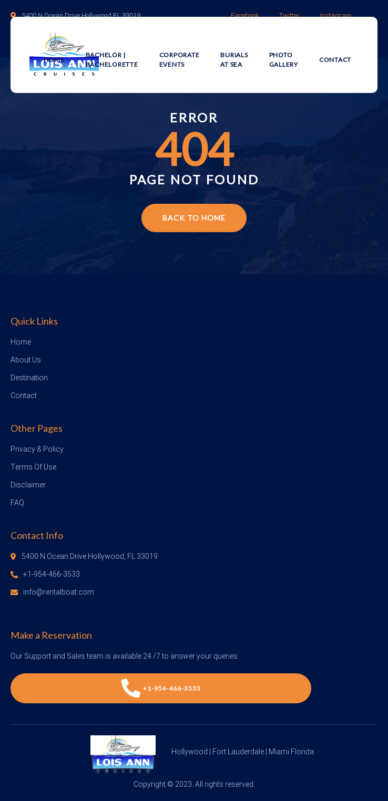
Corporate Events (179, 59)
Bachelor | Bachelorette (112, 59)
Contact (335, 60)
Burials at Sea (234, 59)
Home (54, 60)
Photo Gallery (283, 59)
